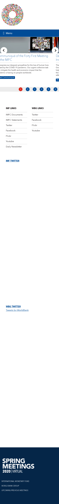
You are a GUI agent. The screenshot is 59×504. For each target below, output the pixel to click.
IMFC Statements (14, 120)
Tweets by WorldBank (17, 310)
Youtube (10, 141)
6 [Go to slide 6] (55, 89)
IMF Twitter (12, 161)
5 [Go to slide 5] (48, 89)
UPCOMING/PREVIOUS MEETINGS (15, 490)
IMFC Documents (14, 115)
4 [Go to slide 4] (41, 89)
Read (16, 80)
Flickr (8, 136)
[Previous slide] (4, 50)
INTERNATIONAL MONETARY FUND (15, 481)
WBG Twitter (13, 306)
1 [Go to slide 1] (20, 89)
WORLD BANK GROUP (10, 485)
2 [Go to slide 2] (27, 89)
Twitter (9, 125)
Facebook (10, 131)
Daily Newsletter (14, 147)
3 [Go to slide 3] (34, 89)
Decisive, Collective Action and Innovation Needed (32, 57)
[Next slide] (55, 50)
